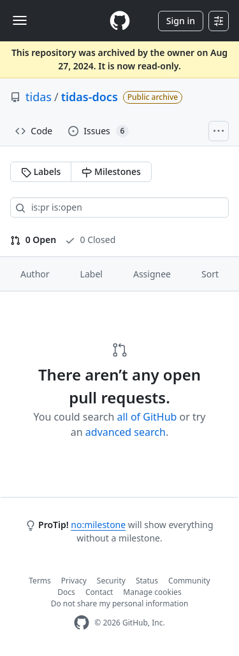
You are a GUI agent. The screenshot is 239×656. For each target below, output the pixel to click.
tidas (38, 96)
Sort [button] (210, 274)
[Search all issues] (119, 207)
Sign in (180, 21)
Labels (41, 171)
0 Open (33, 240)
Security (111, 580)
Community (189, 580)
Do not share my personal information (120, 603)
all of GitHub (147, 417)
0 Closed (90, 240)
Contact (99, 592)
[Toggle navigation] (19, 20)
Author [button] (35, 274)
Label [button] (91, 274)
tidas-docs (89, 96)
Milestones (111, 171)
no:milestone (98, 525)
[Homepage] (120, 20)
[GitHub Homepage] (81, 623)
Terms (40, 580)
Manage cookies (152, 592)
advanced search (125, 432)
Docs (66, 592)
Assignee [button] (152, 274)
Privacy (74, 580)
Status (147, 580)
